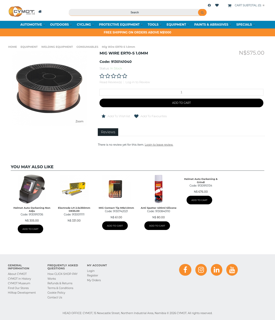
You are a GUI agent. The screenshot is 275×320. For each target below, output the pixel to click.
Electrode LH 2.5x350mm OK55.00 (74, 209)
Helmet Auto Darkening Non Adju (31, 209)
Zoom (79, 121)
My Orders (94, 280)
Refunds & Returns (60, 283)
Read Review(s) (110, 82)
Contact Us (55, 297)
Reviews (108, 132)
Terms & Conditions (60, 288)
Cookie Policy (56, 292)
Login (209, 5)
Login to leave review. (159, 144)
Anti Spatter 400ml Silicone (158, 207)
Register (92, 275)
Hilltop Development (22, 292)
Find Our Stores (18, 288)
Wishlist (217, 5)
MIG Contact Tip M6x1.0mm (116, 207)
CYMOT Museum (19, 283)
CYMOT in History (19, 278)
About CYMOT (17, 274)
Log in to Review (137, 82)
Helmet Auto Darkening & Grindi (201, 180)
